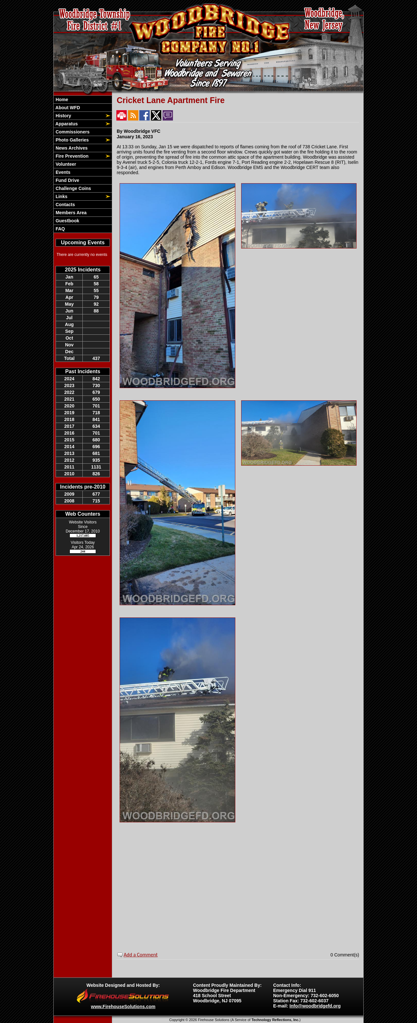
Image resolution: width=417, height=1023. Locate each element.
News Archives (71, 148)
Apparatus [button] (66, 123)
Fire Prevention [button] (71, 156)
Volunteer (65, 164)
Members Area (70, 212)
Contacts (64, 204)
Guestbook (66, 220)
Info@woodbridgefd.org (315, 1005)
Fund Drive (66, 180)
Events (62, 172)
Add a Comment (141, 955)
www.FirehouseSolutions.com (123, 1006)
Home (61, 99)
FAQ (59, 228)
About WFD (67, 107)
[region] (83, 164)
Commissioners (72, 131)
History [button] (62, 115)
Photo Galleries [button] (71, 139)
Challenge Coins (72, 188)
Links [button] (60, 196)
